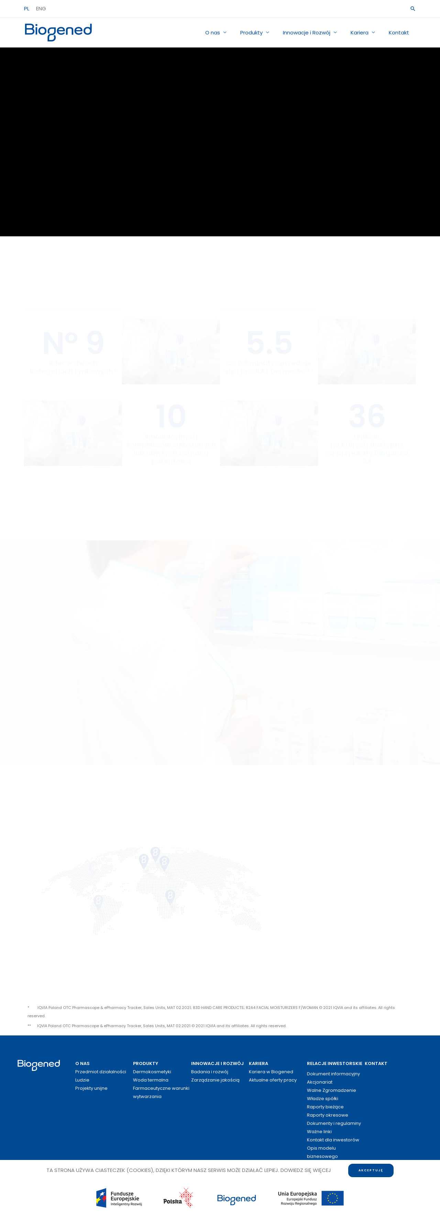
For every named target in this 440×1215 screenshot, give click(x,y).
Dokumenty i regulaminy (334, 1123)
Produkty (263, 32)
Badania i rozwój (209, 1071)
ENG (41, 8)
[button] (413, 9)
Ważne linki (319, 1131)
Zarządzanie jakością (215, 1080)
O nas (228, 32)
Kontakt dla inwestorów (333, 1140)
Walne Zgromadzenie (331, 1090)
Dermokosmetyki (152, 1071)
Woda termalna (150, 1080)
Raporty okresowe (327, 1115)
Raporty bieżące (325, 1107)
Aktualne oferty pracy (273, 1080)
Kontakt (400, 32)
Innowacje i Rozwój (315, 32)
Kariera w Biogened (271, 1071)
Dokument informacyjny (333, 1074)
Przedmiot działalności (100, 1071)
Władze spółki (322, 1098)
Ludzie (82, 1080)
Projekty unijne (91, 1088)
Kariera (365, 32)
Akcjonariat (319, 1082)
